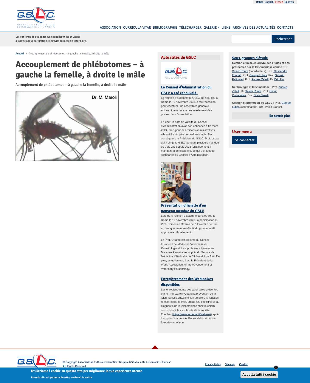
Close (276, 368)
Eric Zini (279, 79)
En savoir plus (279, 116)
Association (110, 27)
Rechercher (283, 39)
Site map (230, 364)
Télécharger (190, 27)
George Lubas (258, 75)
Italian (260, 2)
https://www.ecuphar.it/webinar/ (192, 314)
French (279, 2)
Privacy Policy (213, 364)
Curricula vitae (137, 27)
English (269, 2)
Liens (226, 27)
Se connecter (244, 140)
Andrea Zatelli (259, 79)
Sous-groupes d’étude (250, 58)
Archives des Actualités (254, 27)
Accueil (20, 53)
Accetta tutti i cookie (259, 375)
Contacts (285, 27)
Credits (243, 364)
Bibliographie (165, 27)
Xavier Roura (240, 71)
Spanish (289, 2)
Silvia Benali (261, 95)
